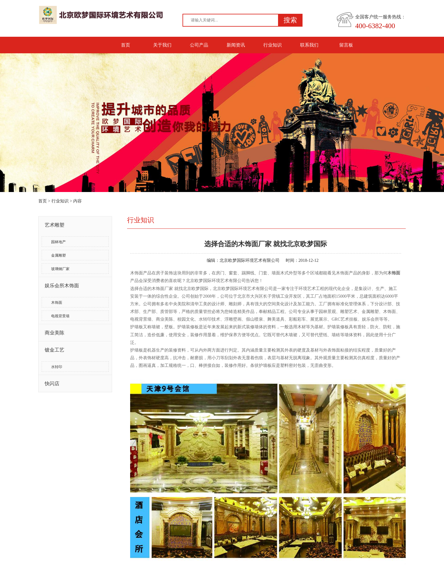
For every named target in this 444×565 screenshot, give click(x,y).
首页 (125, 45)
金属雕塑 (58, 255)
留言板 (346, 45)
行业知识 (272, 45)
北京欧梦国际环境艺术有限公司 (250, 260)
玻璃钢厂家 (60, 269)
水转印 (56, 367)
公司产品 (199, 45)
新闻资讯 (236, 45)
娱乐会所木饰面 (62, 285)
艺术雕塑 (54, 225)
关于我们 (162, 45)
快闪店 (52, 383)
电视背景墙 (60, 316)
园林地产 (58, 242)
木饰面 (56, 302)
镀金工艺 (54, 349)
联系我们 (309, 45)
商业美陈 (54, 332)
